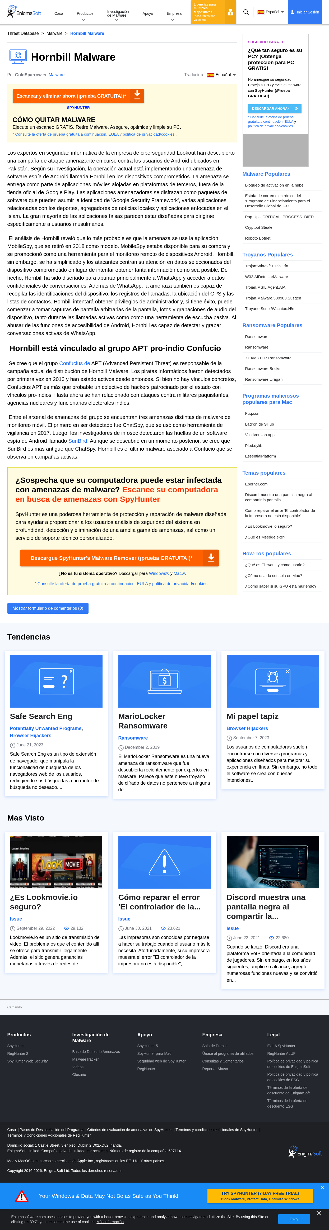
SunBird (77, 441)
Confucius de (74, 363)
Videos (78, 1067)
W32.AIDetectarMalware (266, 276)
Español (268, 12)
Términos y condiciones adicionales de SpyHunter (216, 1130)
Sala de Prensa (215, 1046)
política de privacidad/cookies (148, 134)
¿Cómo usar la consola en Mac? (273, 575)
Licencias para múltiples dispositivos (205, 12)
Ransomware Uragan (264, 379)
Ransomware (256, 336)
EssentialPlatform (260, 456)
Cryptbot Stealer (259, 227)
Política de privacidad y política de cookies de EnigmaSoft (292, 1064)
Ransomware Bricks (262, 368)
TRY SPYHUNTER (260, 1196)
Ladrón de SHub (259, 424)
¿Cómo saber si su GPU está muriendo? (281, 586)
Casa (58, 13)
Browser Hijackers (31, 735)
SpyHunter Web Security (27, 1061)
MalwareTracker (85, 1059)
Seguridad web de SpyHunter (161, 1061)
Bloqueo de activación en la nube (274, 185)
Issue (16, 919)
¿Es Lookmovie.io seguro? (268, 526)
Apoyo (148, 13)
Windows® (159, 573)
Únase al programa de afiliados (228, 1053)
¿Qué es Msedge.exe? (265, 537)
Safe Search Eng (41, 716)
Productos (85, 13)
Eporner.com (256, 484)
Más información (110, 1222)
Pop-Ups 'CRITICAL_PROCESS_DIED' (279, 216)
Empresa (174, 13)
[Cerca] (319, 1213)
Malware (54, 33)
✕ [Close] (322, 1187)
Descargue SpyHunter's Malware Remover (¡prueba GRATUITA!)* (112, 558)
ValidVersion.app (260, 434)
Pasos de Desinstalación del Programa (52, 1130)
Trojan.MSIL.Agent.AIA (265, 287)
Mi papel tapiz (253, 716)
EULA (113, 134)
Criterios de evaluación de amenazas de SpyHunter (130, 1130)
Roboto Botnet (258, 238)
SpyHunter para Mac (154, 1053)
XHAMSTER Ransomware (268, 358)
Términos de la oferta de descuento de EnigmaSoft (288, 1090)
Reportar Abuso (215, 1069)
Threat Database (23, 33)
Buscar (246, 12)
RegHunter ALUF (281, 1053)
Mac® (179, 573)
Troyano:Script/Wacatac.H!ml (270, 308)
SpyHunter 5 (147, 1046)
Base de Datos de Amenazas (96, 1052)
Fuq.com (253, 413)
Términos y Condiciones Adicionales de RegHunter (49, 1135)
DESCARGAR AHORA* (270, 109)
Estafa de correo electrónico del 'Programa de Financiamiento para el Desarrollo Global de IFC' (277, 200)
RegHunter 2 (17, 1053)
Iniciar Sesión (308, 12)
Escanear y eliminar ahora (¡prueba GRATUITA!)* (71, 96)
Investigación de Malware (118, 13)
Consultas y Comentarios (223, 1061)
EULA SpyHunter (281, 1046)
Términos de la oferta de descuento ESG (287, 1103)
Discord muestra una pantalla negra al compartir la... (266, 907)
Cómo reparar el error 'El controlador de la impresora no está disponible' (280, 513)
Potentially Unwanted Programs (46, 728)
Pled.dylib (253, 445)
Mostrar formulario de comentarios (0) (48, 608)
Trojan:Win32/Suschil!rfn (266, 266)
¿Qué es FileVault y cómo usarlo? (275, 564)
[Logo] (24, 12)
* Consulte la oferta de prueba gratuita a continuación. (60, 134)
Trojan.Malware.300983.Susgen (273, 298)
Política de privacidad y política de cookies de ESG (292, 1077)
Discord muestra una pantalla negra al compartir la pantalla (278, 497)
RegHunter (146, 1069)
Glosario (79, 1074)
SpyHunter (16, 1046)
